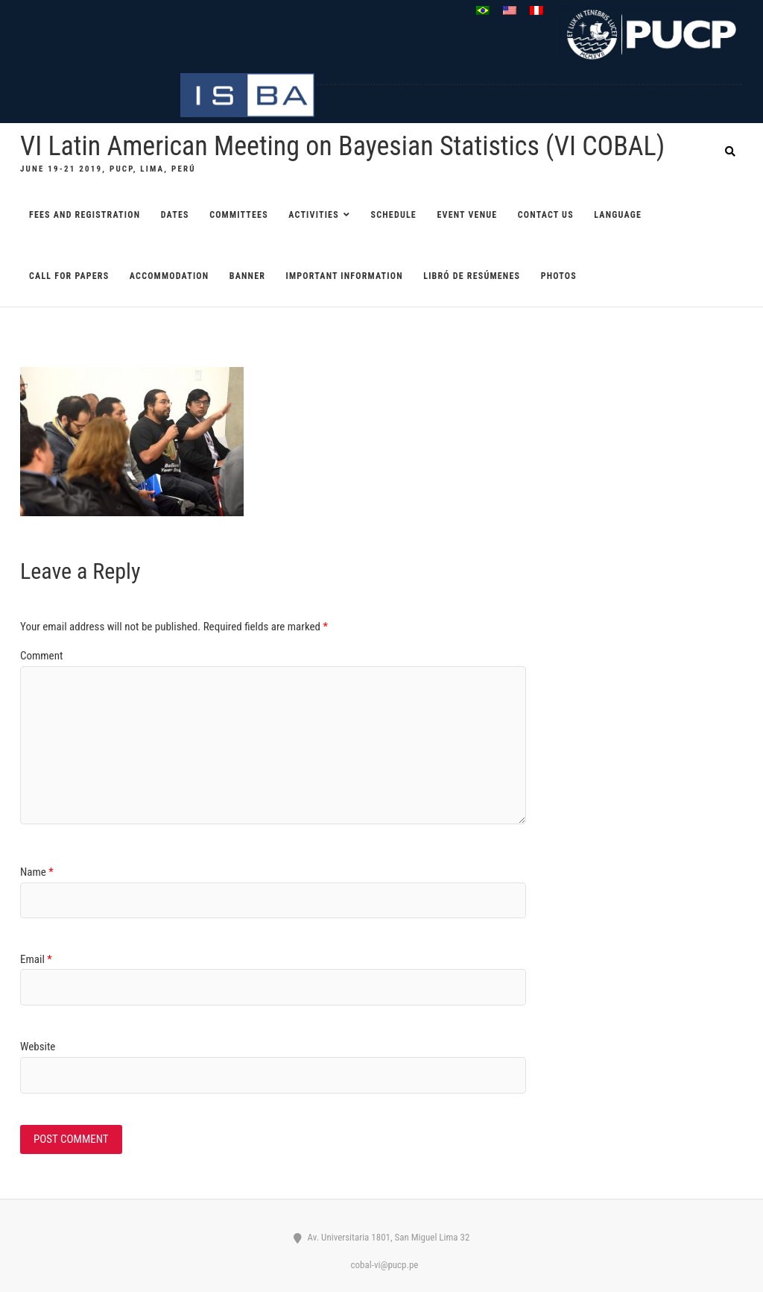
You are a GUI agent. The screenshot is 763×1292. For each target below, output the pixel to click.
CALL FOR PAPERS (69, 276)
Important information (344, 276)
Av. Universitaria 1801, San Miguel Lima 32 (382, 1237)
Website (37, 1046)
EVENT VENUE (467, 215)
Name (37, 872)
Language (618, 215)
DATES (175, 215)
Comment (41, 655)
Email (36, 959)
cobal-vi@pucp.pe (382, 1264)
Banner (247, 276)
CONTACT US (546, 215)
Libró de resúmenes (471, 276)
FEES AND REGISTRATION (84, 215)
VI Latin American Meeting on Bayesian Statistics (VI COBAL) (342, 146)
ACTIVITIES (313, 215)
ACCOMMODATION (169, 276)
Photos (559, 276)
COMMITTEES (238, 215)
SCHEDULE (394, 215)
